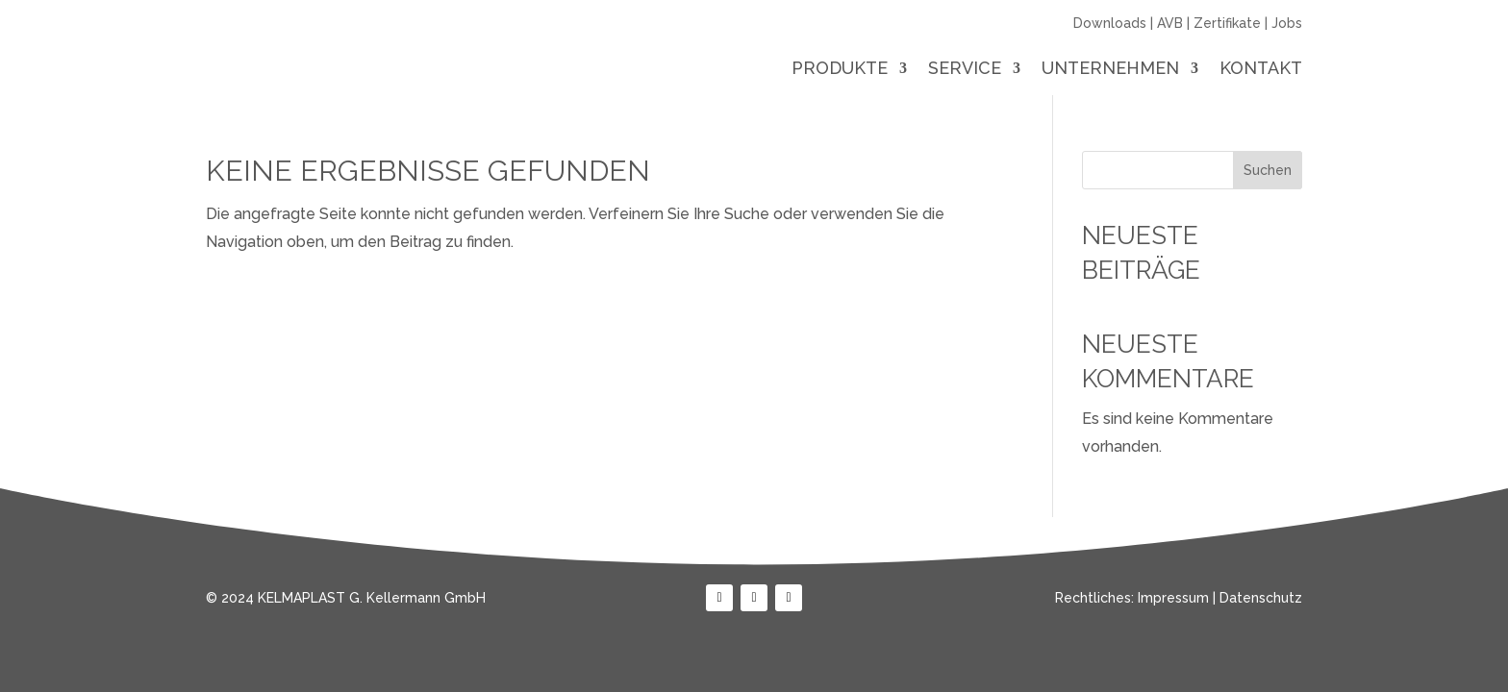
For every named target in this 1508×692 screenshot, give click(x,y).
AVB (1170, 23)
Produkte (840, 70)
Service (964, 70)
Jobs (1286, 23)
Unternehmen (1110, 70)
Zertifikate (1227, 23)
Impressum (1173, 598)
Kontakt (1260, 70)
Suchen (1268, 170)
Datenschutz (1260, 598)
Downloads (1109, 23)
